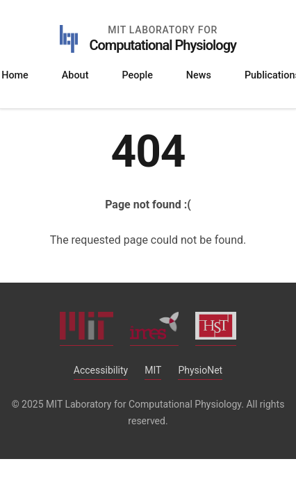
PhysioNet (200, 370)
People (137, 75)
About (75, 75)
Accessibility (101, 370)
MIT (153, 370)
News (198, 75)
